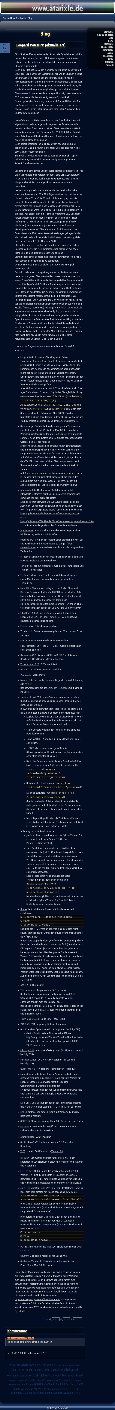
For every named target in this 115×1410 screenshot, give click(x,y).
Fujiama (37, 1367)
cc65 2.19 (25, 1185)
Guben (54, 1367)
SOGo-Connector (56, 603)
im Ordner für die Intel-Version (55, 616)
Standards (108, 55)
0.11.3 (43, 1259)
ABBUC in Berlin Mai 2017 (33, 1350)
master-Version (40, 1201)
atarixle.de (40, 1387)
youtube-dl (25, 696)
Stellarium (25, 1259)
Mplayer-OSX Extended (31, 679)
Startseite (109, 31)
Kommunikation (15, 1373)
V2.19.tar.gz (53, 1185)
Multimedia (69, 1373)
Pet (40, 1378)
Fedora (28, 1367)
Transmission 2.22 (29, 663)
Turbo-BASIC (77, 1382)
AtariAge (65, 1159)
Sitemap (109, 61)
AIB (10, 1363)
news (111, 40)
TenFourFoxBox (28, 574)
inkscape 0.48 (27, 1048)
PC (35, 1378)
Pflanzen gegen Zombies (55, 1378)
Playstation (75, 1378)
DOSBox (24, 1244)
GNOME (46, 1367)
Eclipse (24, 625)
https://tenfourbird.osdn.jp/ (39, 587)
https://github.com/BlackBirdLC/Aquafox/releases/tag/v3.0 (49, 512)
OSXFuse (36, 1100)
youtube (68, 1390)
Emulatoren (68, 1363)
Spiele (51, 1382)
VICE (22, 1149)
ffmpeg (23, 907)
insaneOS (50, 1390)
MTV (47, 1373)
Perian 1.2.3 (26, 668)
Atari (66, 1317)
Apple (56, 1317)
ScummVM (25, 1253)
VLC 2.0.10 (25, 674)
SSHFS (23, 1118)
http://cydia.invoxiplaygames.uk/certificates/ (42, 445)
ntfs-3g (23, 1109)
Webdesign (27, 1387)
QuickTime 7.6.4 (28, 1066)
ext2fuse (24, 1124)
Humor (62, 1367)
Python (30, 1382)
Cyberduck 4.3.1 (28, 654)
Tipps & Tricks (106, 46)
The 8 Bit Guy (63, 1382)
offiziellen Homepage (58, 687)
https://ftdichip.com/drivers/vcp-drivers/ (60, 1180)
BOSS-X (33, 1363)
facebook (31, 1390)
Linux (38, 1373)
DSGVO (46, 1363)
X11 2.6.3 (25, 1022)
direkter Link (46, 841)
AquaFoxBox (26, 529)
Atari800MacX (27, 1134)
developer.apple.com (40, 1285)
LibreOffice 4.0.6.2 (29, 612)
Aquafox (24, 489)
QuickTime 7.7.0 (48, 1075)
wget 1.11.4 (26, 639)
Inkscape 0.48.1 (28, 1057)
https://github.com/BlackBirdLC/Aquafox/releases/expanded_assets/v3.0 (57, 520)
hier (51, 747)
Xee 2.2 (24, 982)
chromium (52, 1387)
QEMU (37, 1382)
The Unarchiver (27, 988)
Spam (44, 1382)
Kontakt (110, 64)
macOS (78, 1317)
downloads (108, 49)
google (40, 1390)
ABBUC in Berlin (105, 34)
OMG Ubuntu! (60, 433)
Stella (23, 1140)
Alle (78, 1390)
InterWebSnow (27, 546)
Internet (72, 1367)
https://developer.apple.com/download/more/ (37, 1297)
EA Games (55, 1363)
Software (109, 43)
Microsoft (55, 1373)
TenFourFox (26, 565)
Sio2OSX (24, 1155)
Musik (79, 1373)
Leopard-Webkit (28, 357)
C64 (39, 1363)
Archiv (67, 1104)
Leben (28, 1373)
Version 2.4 (57, 1149)
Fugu (22, 645)
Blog (111, 37)
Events (110, 52)
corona (62, 1387)
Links (111, 58)
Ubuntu (16, 1387)
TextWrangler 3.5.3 (29, 1016)
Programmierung (16, 1382)
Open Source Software (21, 1378)
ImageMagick (44, 1214)
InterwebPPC (26, 539)
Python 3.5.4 (32, 841)
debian (72, 1386)
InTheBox (25, 556)
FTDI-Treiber (26, 1168)
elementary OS (18, 1390)
